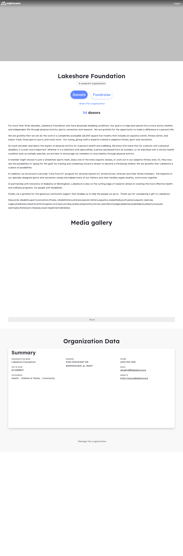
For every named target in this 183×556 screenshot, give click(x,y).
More (92, 341)
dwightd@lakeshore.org (133, 395)
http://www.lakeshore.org (134, 403)
